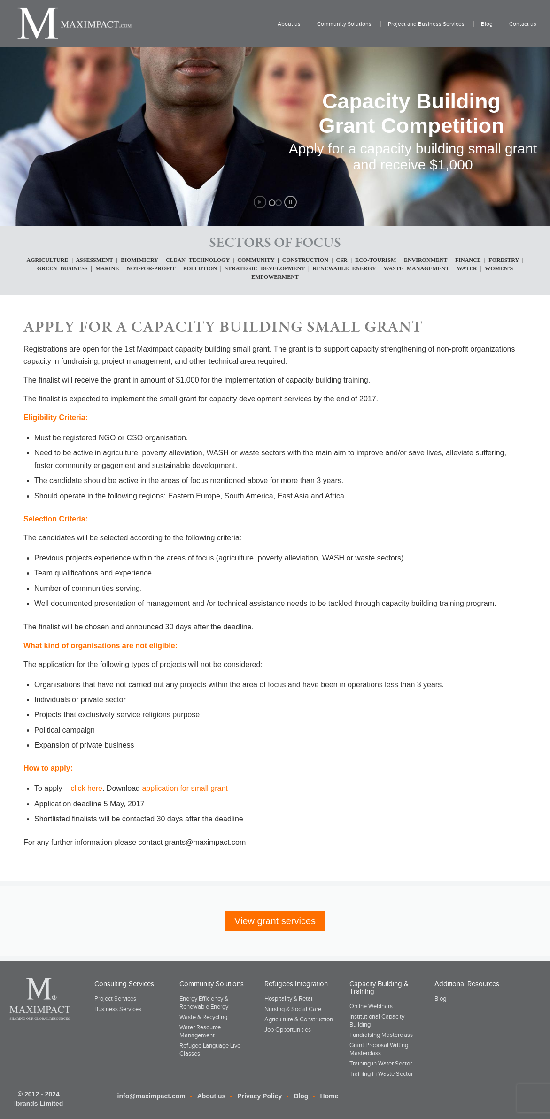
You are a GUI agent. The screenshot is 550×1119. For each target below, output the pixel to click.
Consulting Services (124, 984)
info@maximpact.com (151, 1096)
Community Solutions (211, 984)
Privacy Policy (259, 1096)
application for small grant (184, 788)
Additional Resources (466, 984)
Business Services (117, 1008)
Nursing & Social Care (292, 1008)
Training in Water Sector (380, 1063)
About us (211, 1096)
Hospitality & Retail (289, 998)
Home (329, 1096)
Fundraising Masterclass (381, 1034)
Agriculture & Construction (298, 1019)
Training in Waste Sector (381, 1073)
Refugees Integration (296, 984)
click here (86, 788)
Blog (440, 998)
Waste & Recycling (203, 1016)
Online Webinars (371, 1006)
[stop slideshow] (290, 202)
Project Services (115, 998)
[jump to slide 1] (272, 202)
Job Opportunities (287, 1029)
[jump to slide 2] (278, 202)
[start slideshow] (260, 202)
